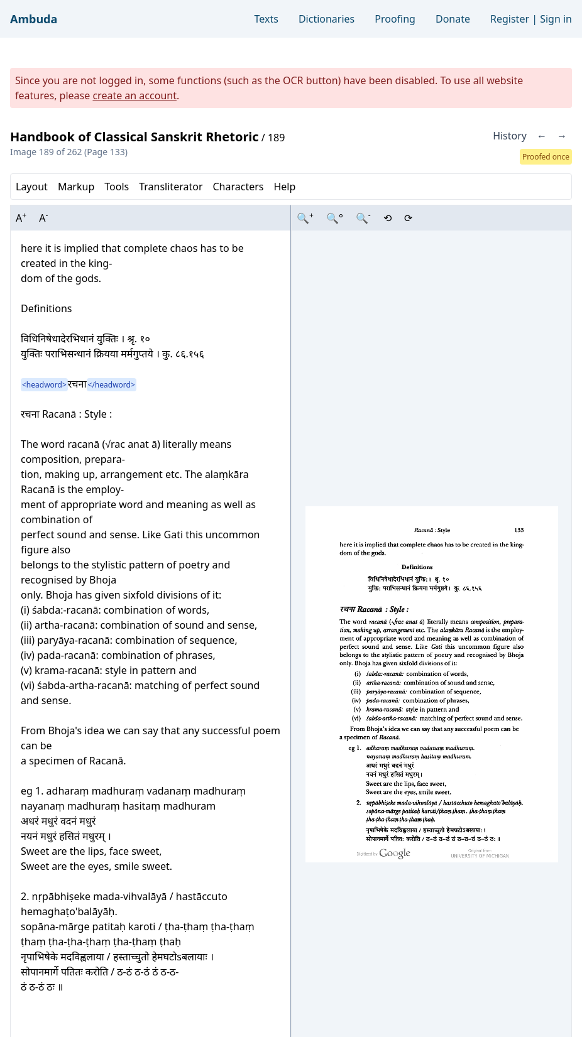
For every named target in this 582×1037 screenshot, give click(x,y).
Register (509, 19)
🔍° (334, 218)
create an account (134, 95)
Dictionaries (326, 19)
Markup (76, 186)
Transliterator (170, 186)
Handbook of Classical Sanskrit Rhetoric (134, 136)
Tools (116, 186)
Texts (266, 19)
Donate (453, 19)
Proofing (395, 19)
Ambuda (33, 18)
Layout (32, 186)
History (510, 136)
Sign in (556, 19)
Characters (237, 186)
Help (284, 186)
